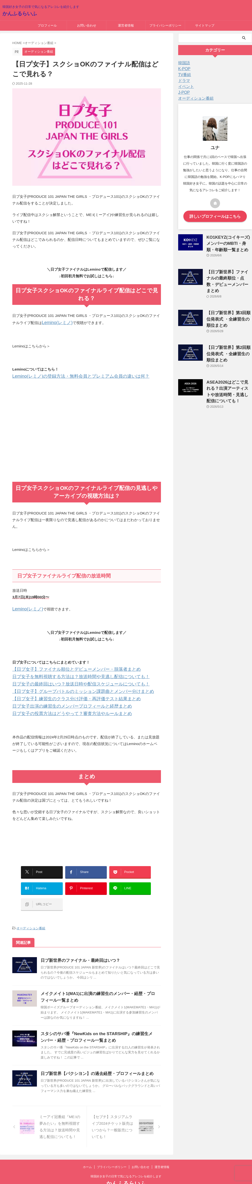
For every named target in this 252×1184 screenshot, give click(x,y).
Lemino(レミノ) (54, 322)
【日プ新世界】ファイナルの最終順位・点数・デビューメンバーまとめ (228, 274)
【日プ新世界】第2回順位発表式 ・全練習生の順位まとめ (228, 339)
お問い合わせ (86, 25)
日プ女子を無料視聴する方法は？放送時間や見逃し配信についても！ (69, 673)
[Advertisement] (86, 440)
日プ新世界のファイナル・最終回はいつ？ (78, 945)
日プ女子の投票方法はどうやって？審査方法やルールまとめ (62, 706)
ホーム (87, 1151)
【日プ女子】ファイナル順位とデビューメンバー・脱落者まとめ (65, 667)
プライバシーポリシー (165, 25)
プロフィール (47, 25)
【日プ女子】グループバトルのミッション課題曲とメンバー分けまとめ (71, 687)
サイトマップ (204, 25)
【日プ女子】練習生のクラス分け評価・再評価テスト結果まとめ (65, 693)
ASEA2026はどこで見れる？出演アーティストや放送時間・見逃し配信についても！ (229, 371)
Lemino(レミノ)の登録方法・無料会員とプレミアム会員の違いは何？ (69, 375)
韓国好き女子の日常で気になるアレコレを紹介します (126, 1161)
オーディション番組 (30, 913)
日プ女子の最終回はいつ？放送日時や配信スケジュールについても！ (69, 680)
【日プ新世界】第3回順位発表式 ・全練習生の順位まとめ (228, 306)
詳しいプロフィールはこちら (215, 216)
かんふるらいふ (19, 13)
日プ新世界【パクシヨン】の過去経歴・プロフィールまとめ (94, 1058)
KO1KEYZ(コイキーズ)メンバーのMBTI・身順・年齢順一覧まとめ (228, 241)
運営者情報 (126, 25)
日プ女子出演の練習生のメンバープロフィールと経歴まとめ (62, 700)
